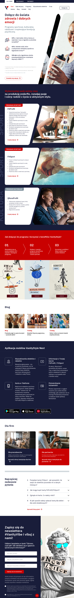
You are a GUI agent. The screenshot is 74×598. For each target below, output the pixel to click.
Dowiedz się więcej (12, 78)
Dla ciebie (9, 1)
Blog (18, 9)
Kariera (13, 9)
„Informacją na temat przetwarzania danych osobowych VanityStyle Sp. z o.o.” (19, 595)
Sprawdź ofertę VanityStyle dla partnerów (52, 460)
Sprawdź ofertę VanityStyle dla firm (19, 459)
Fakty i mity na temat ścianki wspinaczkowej (59, 334)
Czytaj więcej (12, 140)
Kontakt (24, 9)
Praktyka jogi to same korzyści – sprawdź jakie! (14, 334)
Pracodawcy (20, 1)
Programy (28, 6)
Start (12, 6)
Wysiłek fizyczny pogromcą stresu (35, 334)
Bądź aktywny (19, 6)
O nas (50, 6)
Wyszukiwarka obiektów (40, 6)
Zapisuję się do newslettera (14, 571)
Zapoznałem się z (19, 595)
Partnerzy (30, 1)
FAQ (29, 9)
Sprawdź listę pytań (33, 509)
